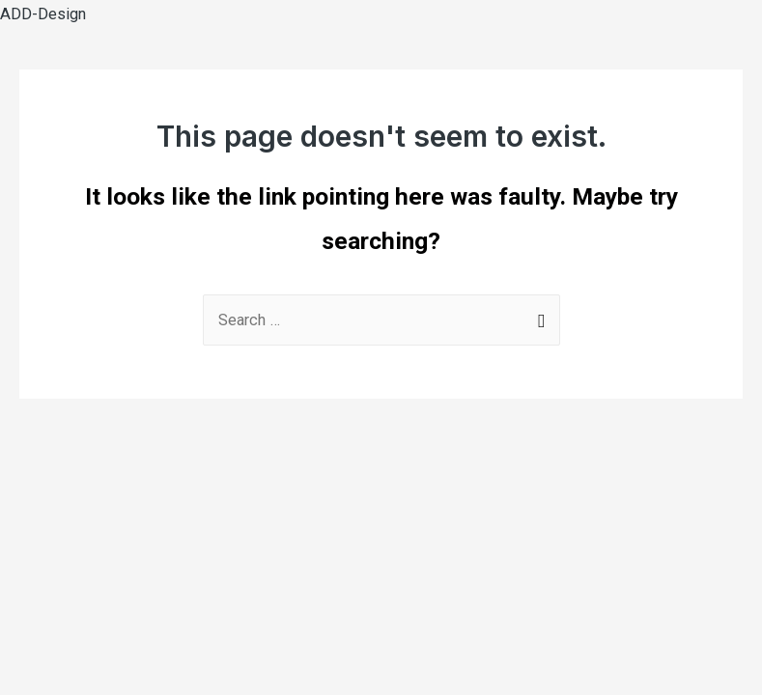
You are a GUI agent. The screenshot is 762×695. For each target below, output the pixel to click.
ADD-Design (43, 14)
